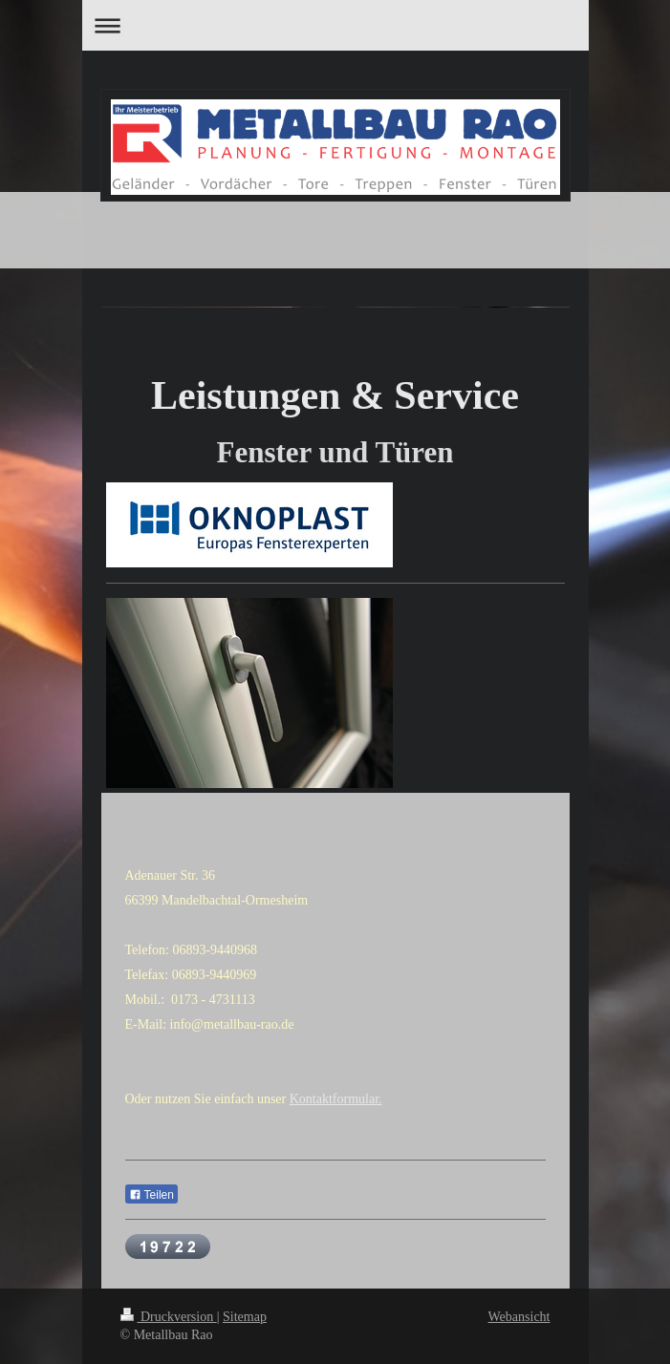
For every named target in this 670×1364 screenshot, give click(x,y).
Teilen (151, 1195)
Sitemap (245, 1317)
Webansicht (519, 1317)
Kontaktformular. (336, 1099)
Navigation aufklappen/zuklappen (335, 25)
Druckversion (168, 1317)
